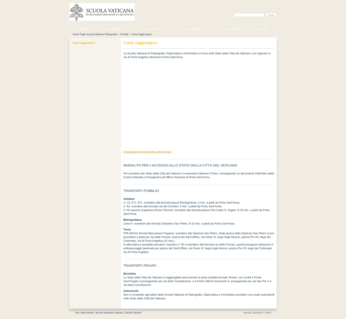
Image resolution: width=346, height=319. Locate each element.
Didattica (155, 29)
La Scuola (114, 29)
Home (82, 29)
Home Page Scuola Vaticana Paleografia (95, 34)
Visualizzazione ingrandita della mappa (147, 151)
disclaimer (258, 312)
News (263, 29)
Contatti (234, 29)
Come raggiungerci (141, 34)
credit (267, 312)
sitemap (247, 312)
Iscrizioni (195, 29)
